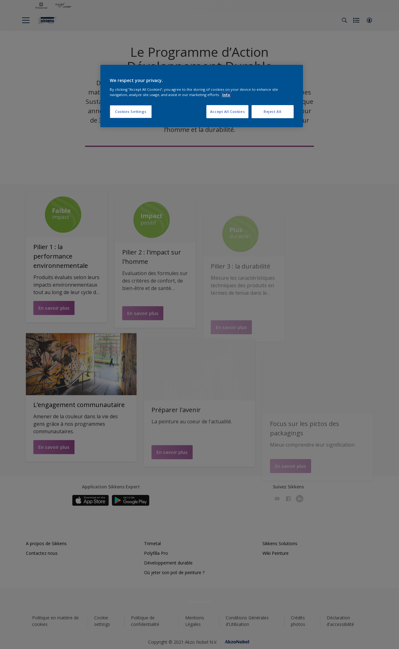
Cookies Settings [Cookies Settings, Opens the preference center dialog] (131, 111)
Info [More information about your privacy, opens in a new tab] (226, 94)
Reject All (272, 111)
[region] (201, 96)
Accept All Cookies (227, 111)
